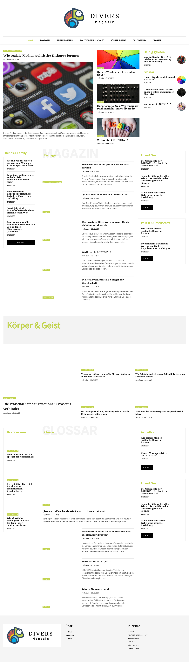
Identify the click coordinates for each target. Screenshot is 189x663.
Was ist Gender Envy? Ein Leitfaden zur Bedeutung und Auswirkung (158, 59)
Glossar (101, 68)
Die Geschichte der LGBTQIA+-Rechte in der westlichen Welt (155, 164)
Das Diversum (48, 298)
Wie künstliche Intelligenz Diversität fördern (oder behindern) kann (18, 522)
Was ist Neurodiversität (100, 590)
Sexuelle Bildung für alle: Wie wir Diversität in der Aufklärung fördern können (155, 180)
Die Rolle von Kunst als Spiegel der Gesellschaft (105, 282)
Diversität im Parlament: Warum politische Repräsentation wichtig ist (155, 246)
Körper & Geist (9, 399)
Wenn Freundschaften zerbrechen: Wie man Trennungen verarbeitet (20, 164)
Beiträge (49, 156)
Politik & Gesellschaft (13, 51)
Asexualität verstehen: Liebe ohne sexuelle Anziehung (153, 195)
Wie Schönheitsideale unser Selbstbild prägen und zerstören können (159, 376)
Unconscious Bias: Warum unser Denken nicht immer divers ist (118, 107)
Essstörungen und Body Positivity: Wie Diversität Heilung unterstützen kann (105, 413)
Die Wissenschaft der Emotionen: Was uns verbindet (39, 406)
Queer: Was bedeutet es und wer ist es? (117, 73)
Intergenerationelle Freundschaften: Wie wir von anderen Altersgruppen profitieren (21, 228)
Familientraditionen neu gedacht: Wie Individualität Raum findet (20, 179)
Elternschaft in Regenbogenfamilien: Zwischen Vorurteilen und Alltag (19, 196)
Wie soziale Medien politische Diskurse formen (38, 57)
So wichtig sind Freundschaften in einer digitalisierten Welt (20, 211)
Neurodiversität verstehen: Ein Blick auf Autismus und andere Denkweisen (104, 376)
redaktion (7, 64)
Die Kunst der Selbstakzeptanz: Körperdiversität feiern (154, 413)
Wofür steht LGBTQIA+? (112, 140)
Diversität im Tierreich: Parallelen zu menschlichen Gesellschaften (20, 488)
